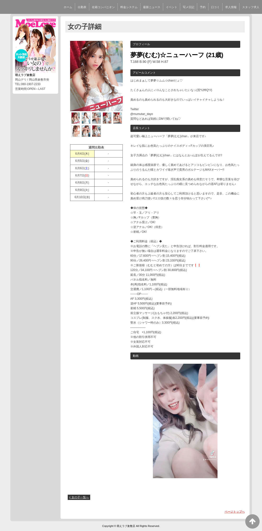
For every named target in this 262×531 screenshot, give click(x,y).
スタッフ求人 (250, 7)
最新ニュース (151, 7)
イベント (171, 7)
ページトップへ (235, 511)
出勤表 (82, 7)
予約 (203, 7)
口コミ (215, 7)
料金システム (129, 7)
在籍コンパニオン (103, 7)
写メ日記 (188, 7)
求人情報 (231, 7)
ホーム (68, 7)
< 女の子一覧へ (79, 497)
